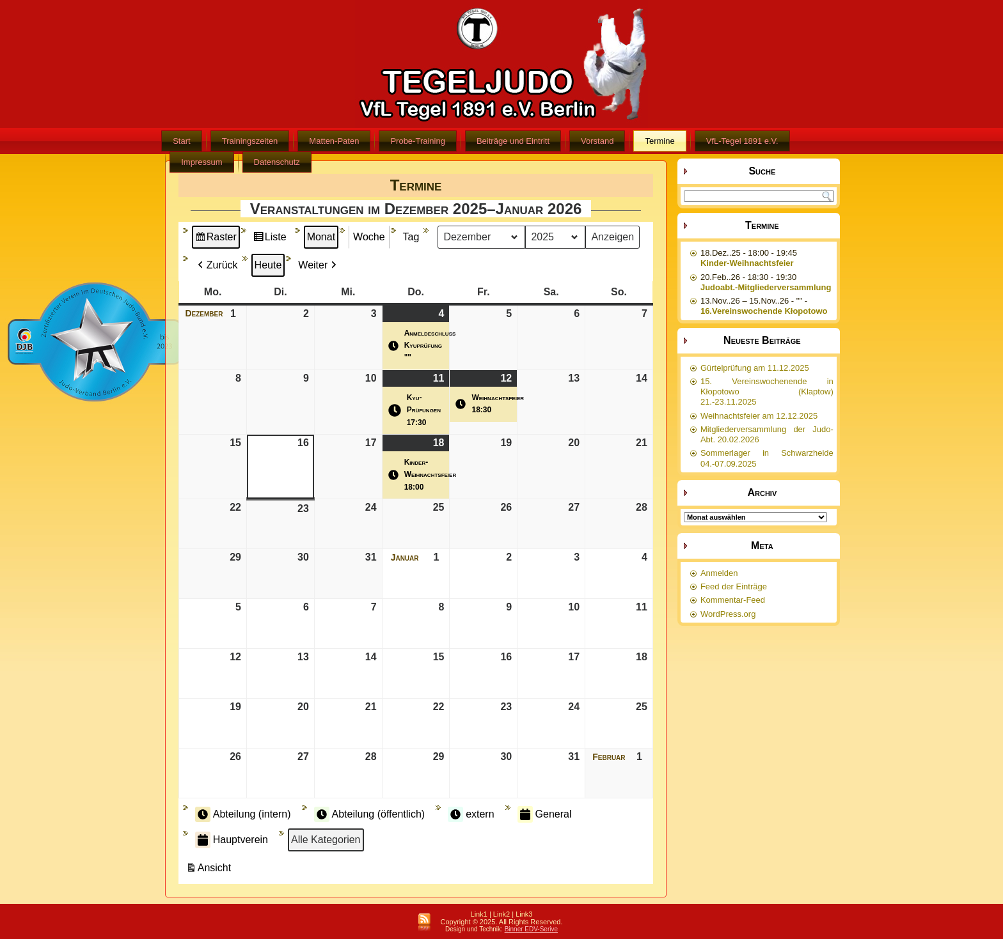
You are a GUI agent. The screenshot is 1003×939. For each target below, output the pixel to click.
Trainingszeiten (250, 141)
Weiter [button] (318, 265)
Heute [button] (268, 265)
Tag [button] (411, 236)
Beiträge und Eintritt (513, 141)
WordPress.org (727, 614)
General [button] (544, 814)
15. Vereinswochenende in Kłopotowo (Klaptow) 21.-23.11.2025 (766, 391)
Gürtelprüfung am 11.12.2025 (754, 368)
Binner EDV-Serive (531, 929)
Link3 (524, 914)
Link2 (501, 914)
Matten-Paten (334, 141)
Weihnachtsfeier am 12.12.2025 (758, 416)
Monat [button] (321, 236)
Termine (659, 141)
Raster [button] (215, 239)
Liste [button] (270, 239)
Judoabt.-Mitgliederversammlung (765, 287)
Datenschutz (277, 162)
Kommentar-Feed (732, 600)
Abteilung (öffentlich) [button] (369, 814)
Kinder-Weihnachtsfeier (747, 263)
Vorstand (597, 141)
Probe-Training (417, 141)
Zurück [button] (216, 265)
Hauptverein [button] (231, 840)
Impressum (201, 162)
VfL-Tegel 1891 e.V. (742, 141)
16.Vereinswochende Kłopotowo (764, 311)
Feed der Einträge (733, 586)
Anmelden (719, 573)
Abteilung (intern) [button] (243, 814)
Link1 (479, 914)
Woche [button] (369, 236)
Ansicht (210, 870)
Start (181, 141)
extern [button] (471, 814)
